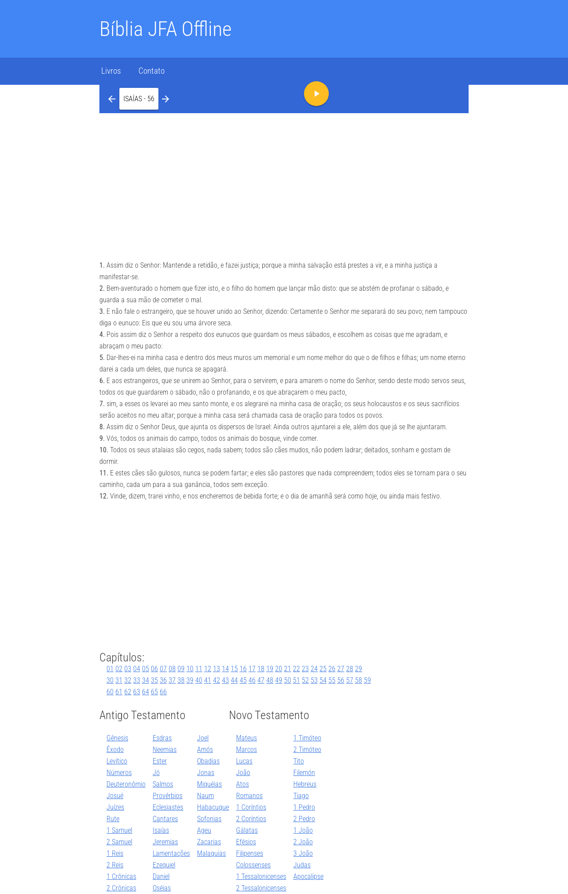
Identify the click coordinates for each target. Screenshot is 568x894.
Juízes (115, 807)
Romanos (249, 795)
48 (269, 680)
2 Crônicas (121, 888)
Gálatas (247, 830)
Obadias (208, 761)
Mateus (246, 738)
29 (358, 669)
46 (252, 680)
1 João (303, 830)
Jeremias (165, 842)
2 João (303, 842)
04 (136, 669)
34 (145, 680)
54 (323, 680)
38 (181, 680)
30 (110, 680)
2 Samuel (119, 842)
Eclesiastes (168, 807)
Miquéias (209, 784)
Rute (112, 819)
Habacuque (213, 807)
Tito (298, 761)
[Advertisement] (284, 180)
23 (305, 669)
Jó (156, 772)
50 (287, 680)
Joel (203, 738)
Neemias (165, 749)
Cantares (165, 819)
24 (314, 669)
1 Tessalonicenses (261, 876)
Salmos (163, 784)
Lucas (244, 761)
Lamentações (171, 853)
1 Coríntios (251, 807)
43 (225, 680)
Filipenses (249, 853)
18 (260, 669)
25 (323, 669)
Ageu (204, 830)
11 (198, 669)
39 (189, 680)
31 (118, 680)
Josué (114, 795)
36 (163, 680)
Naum (205, 795)
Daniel (161, 876)
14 (225, 669)
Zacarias (209, 842)
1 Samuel (119, 830)
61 (118, 692)
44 (234, 680)
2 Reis (114, 865)
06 (154, 669)
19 (269, 669)
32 (127, 680)
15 (234, 669)
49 (278, 680)
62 (127, 692)
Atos (242, 784)
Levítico (116, 761)
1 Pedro (304, 807)
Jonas (205, 772)
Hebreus (304, 784)
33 (136, 680)
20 (278, 669)
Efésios (246, 842)
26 (331, 669)
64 (145, 692)
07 (163, 669)
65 (154, 692)
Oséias (162, 888)
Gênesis (117, 738)
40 (198, 680)
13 (216, 669)
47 (260, 680)
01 (110, 669)
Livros (111, 71)
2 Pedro (304, 819)
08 (172, 669)
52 (305, 680)
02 (118, 669)
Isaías (161, 830)
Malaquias (211, 853)
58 (358, 680)
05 (145, 669)
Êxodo (115, 749)
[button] (138, 98)
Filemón (304, 772)
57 (349, 680)
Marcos (246, 749)
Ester (160, 761)
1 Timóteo (307, 738)
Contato (151, 71)
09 (181, 669)
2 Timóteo (307, 749)
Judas (302, 865)
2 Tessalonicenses (261, 888)
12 (207, 669)
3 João (303, 853)
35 (154, 680)
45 (243, 680)
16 (243, 669)
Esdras (162, 738)
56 (340, 680)
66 (163, 692)
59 (367, 680)
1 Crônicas (121, 876)
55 (331, 680)
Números (119, 772)
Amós (205, 749)
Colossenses (253, 865)
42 (216, 680)
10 (189, 669)
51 (296, 680)
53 (314, 680)
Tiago (301, 795)
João (243, 772)
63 (136, 692)
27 (340, 669)
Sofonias (209, 819)
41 (207, 680)
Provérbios (167, 795)
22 (296, 669)
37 (172, 680)
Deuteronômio (126, 784)
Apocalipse (308, 876)
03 (127, 669)
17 (252, 669)
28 (349, 669)
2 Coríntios (251, 819)
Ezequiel (164, 865)
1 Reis (114, 853)
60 (110, 692)
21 (287, 669)
